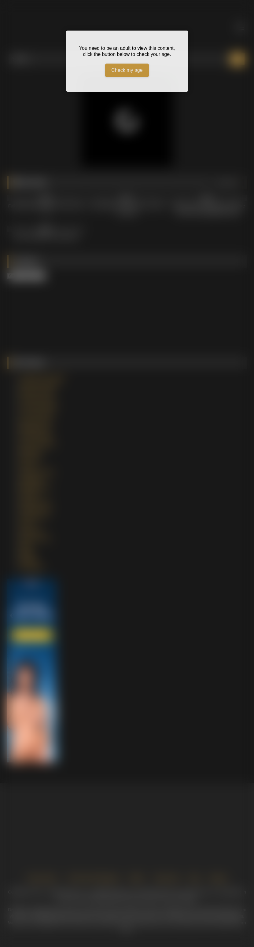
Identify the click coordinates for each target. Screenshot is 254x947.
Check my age (126, 70)
